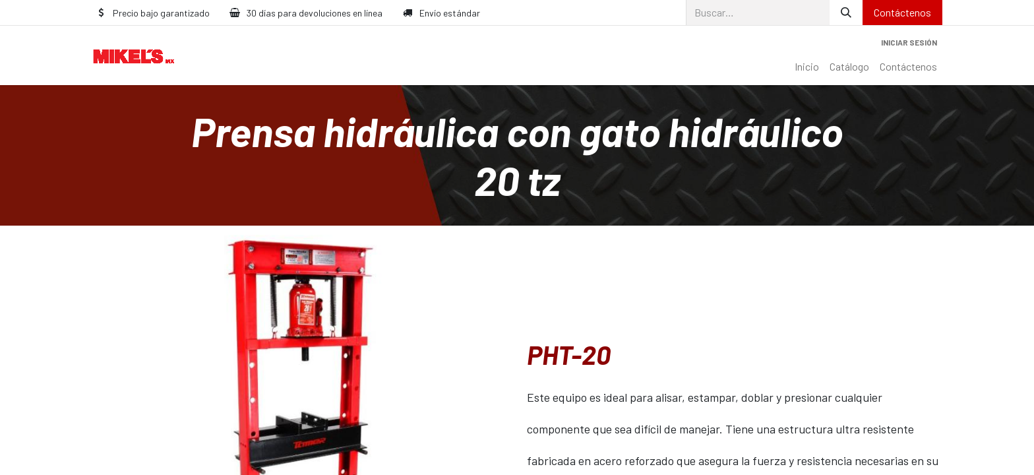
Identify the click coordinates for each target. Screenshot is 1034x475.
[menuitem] (806, 66)
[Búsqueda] (846, 12)
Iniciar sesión (909, 42)
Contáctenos (902, 12)
